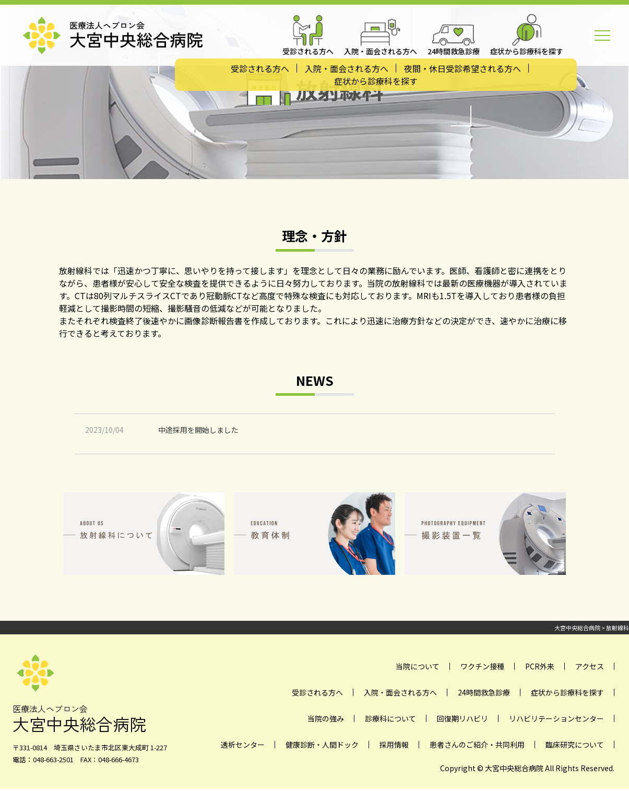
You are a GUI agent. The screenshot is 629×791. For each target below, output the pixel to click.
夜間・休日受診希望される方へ (462, 68)
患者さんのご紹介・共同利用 (477, 744)
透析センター (243, 744)
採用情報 (394, 744)
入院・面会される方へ (346, 68)
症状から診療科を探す (376, 81)
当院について (418, 666)
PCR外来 (539, 666)
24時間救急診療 (484, 692)
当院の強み (325, 718)
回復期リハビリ (462, 718)
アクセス (589, 666)
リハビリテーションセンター (556, 718)
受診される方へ (260, 68)
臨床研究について (574, 744)
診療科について (390, 718)
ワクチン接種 (482, 666)
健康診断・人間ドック (322, 744)
